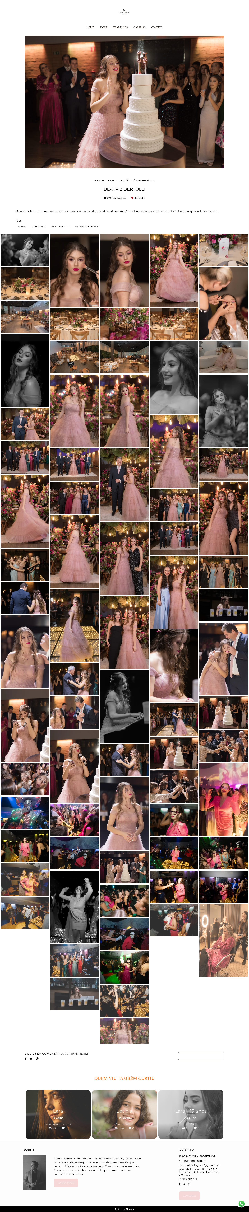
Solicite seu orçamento (201, 1056)
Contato (156, 27)
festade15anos (60, 226)
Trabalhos (120, 27)
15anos (21, 226)
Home (90, 27)
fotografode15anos (87, 226)
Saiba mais (66, 1183)
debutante (38, 226)
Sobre (103, 27)
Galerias (139, 27)
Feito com (124, 1209)
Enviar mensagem (194, 1160)
